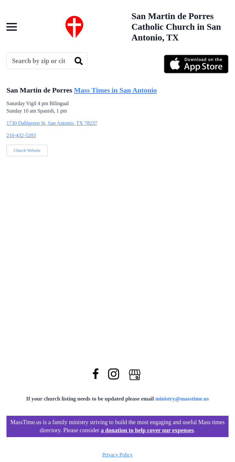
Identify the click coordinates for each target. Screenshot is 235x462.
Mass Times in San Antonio (115, 90)
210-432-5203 (21, 135)
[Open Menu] (11, 27)
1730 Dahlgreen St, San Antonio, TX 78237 (51, 123)
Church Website (27, 150)
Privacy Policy (117, 454)
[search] (78, 61)
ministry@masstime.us (182, 399)
